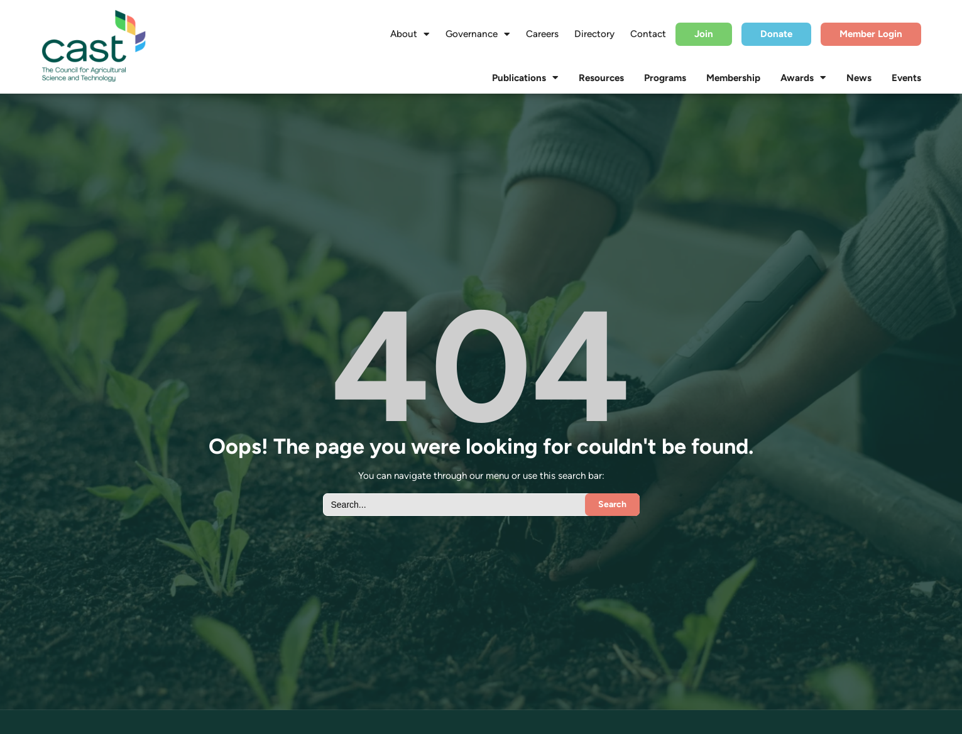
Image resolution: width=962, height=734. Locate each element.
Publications (525, 78)
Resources (601, 78)
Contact (648, 34)
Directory (594, 34)
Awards (803, 78)
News (859, 78)
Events (906, 78)
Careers (542, 34)
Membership (733, 78)
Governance (477, 33)
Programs (665, 78)
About (410, 33)
